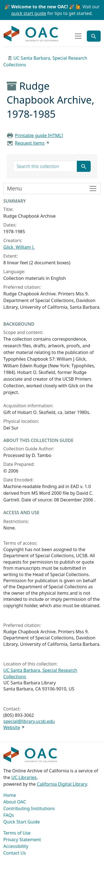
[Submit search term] (84, 166)
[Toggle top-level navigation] (78, 36)
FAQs (8, 815)
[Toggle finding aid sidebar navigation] (52, 188)
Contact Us (14, 853)
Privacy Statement (22, 840)
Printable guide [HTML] (39, 135)
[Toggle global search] (94, 36)
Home (9, 795)
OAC (31, 34)
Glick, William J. (19, 247)
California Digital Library (62, 784)
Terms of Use (17, 833)
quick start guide (28, 13)
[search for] (45, 166)
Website (11, 727)
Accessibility (15, 846)
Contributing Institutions (29, 808)
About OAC (14, 802)
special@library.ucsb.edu (29, 721)
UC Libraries (24, 777)
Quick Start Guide (21, 822)
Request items (30, 143)
